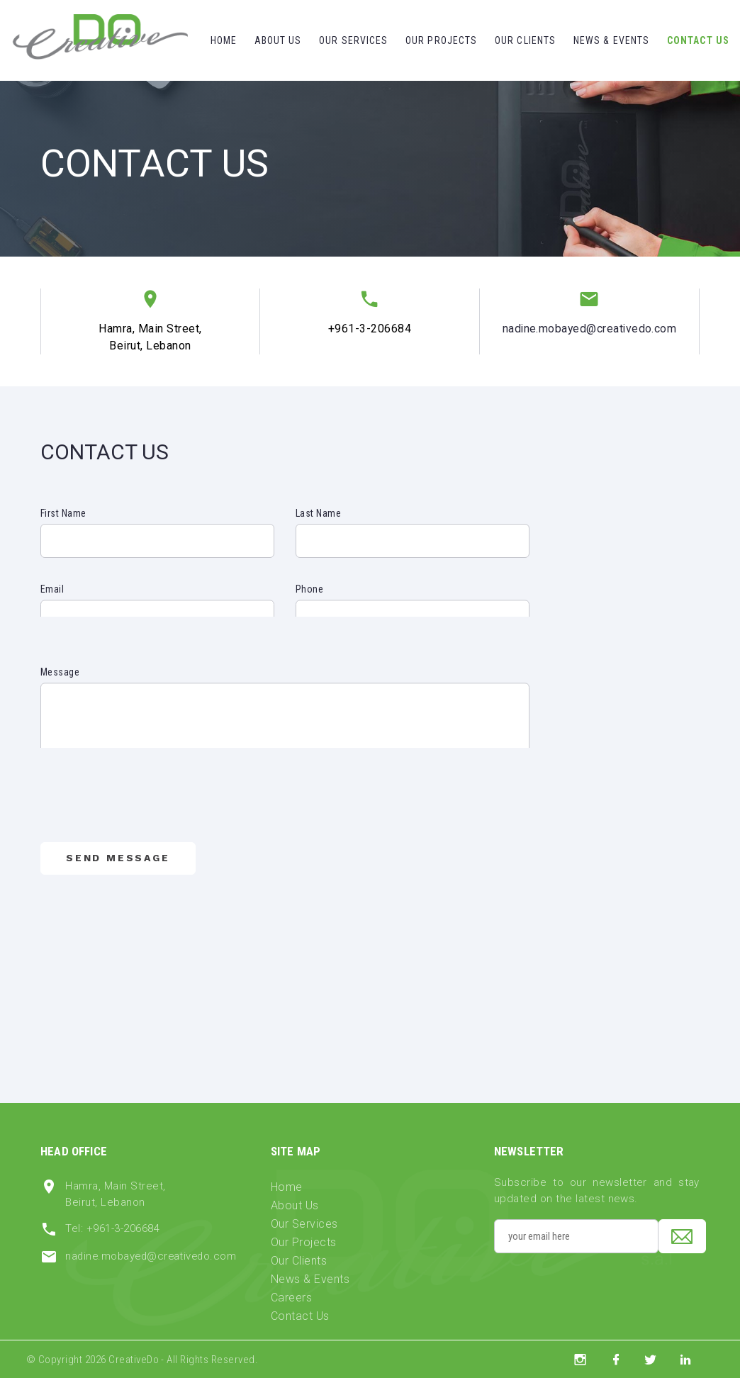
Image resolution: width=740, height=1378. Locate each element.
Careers (291, 1297)
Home (224, 40)
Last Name (318, 513)
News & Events (611, 40)
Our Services (353, 40)
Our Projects (441, 40)
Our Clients (525, 40)
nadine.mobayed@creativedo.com (589, 328)
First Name (63, 513)
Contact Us (698, 40)
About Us (278, 40)
